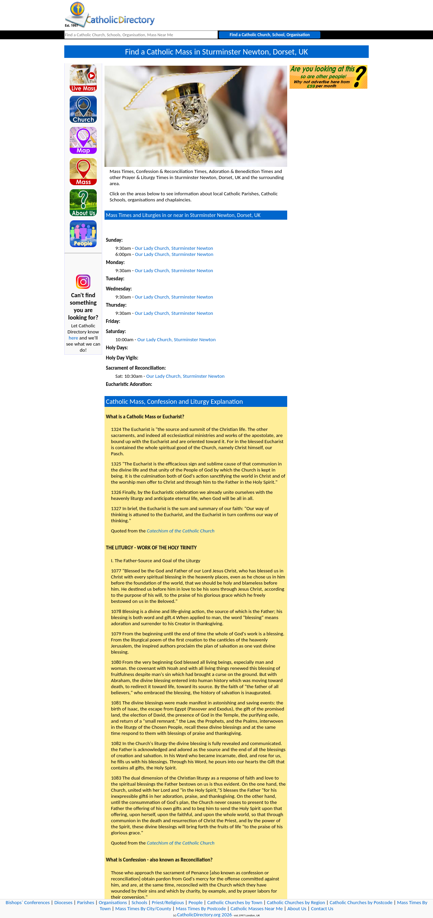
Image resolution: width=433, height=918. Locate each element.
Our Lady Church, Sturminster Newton (174, 248)
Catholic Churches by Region (296, 902)
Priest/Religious (168, 902)
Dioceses (63, 902)
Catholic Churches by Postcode (361, 902)
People (195, 902)
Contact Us (322, 908)
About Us (296, 908)
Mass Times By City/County (143, 908)
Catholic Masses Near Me (257, 908)
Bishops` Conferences (28, 902)
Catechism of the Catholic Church (180, 531)
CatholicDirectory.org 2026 (204, 915)
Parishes (85, 902)
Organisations (113, 902)
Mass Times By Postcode (201, 908)
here (73, 338)
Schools (139, 902)
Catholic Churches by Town (235, 902)
